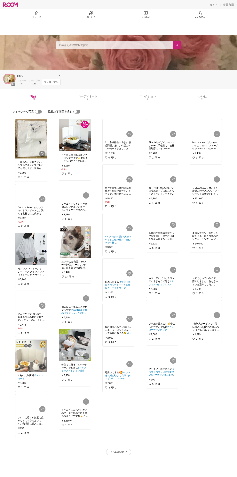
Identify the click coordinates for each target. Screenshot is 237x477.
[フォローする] (51, 82)
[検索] (177, 45)
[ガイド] (213, 4)
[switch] (38, 112)
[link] (31, 138)
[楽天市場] (228, 4)
